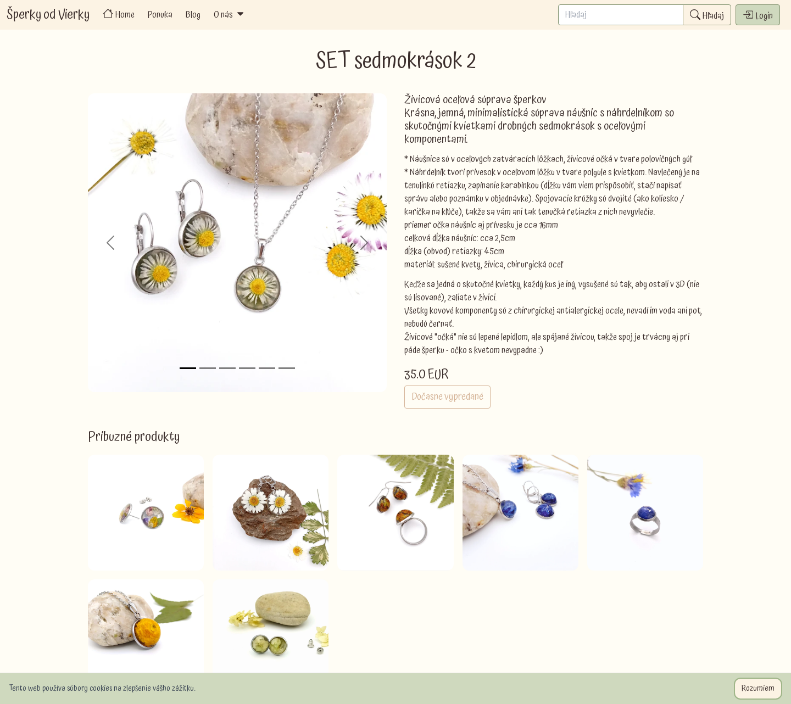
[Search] (620, 14)
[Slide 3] (227, 368)
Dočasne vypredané (447, 397)
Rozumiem (758, 689)
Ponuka (160, 14)
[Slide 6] (286, 368)
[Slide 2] (207, 368)
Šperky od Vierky (48, 14)
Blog (193, 14)
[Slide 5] (267, 368)
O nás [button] (230, 14)
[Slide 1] (188, 368)
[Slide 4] (247, 368)
